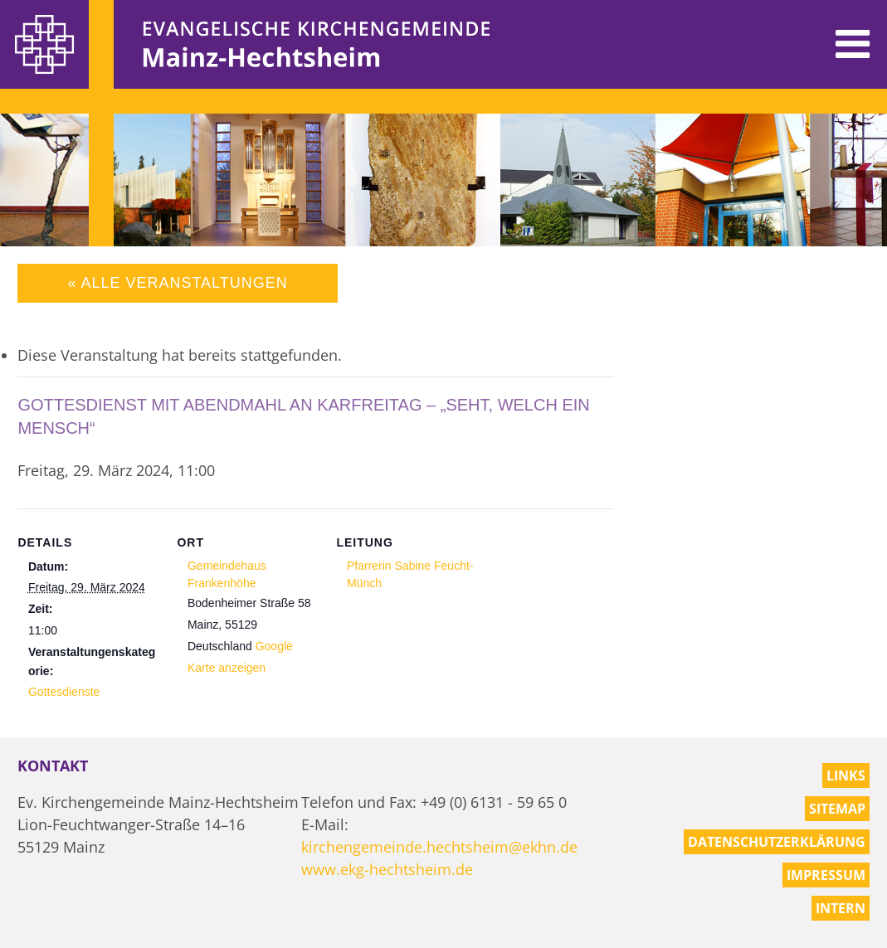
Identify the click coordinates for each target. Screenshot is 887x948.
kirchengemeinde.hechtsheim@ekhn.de (439, 847)
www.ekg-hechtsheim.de (387, 869)
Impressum (826, 875)
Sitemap (837, 809)
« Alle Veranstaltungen (177, 283)
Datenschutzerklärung (776, 842)
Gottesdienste (64, 691)
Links (845, 775)
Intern (840, 908)
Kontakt (52, 765)
